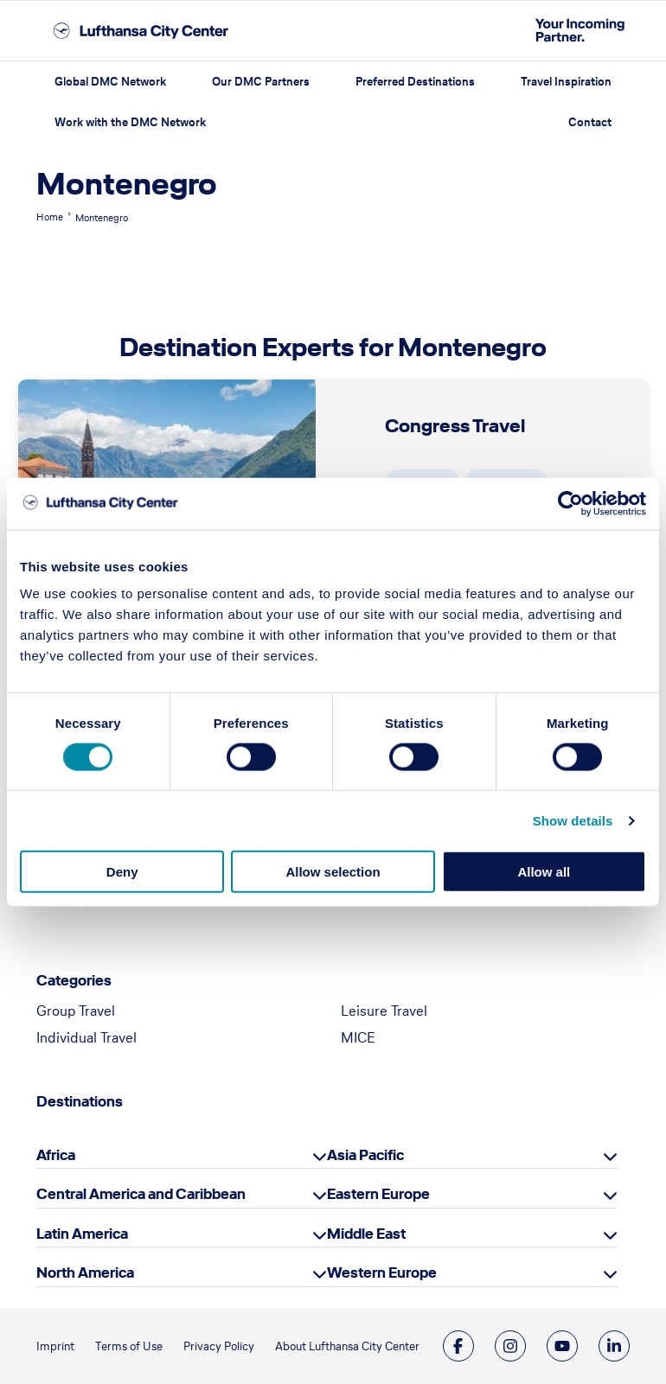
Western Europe (382, 1272)
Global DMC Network (110, 81)
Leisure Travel (384, 1010)
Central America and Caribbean (141, 1193)
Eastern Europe (378, 1193)
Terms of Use (129, 1346)
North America (85, 1272)
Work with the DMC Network (130, 122)
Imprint (55, 1346)
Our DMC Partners (261, 81)
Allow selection (332, 871)
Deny (122, 871)
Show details (573, 820)
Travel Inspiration (566, 81)
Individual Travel (86, 1037)
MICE (358, 1037)
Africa (55, 1155)
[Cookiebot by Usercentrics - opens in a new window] (570, 503)
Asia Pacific (365, 1155)
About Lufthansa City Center (347, 1346)
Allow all (543, 871)
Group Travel (75, 1010)
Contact (590, 122)
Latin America (82, 1233)
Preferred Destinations (415, 81)
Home (49, 217)
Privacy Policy (218, 1346)
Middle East (366, 1233)
